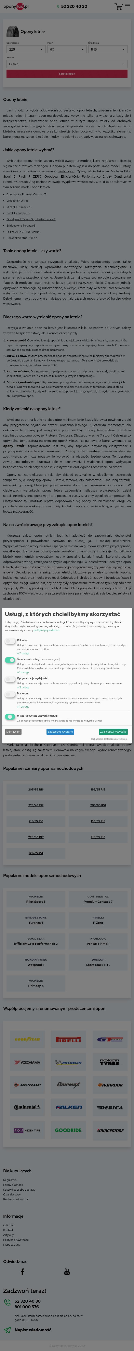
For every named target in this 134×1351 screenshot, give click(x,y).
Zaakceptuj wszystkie (113, 732)
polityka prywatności (46, 630)
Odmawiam (13, 732)
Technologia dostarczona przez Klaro (109, 738)
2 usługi (23, 653)
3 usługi (23, 687)
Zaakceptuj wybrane (60, 732)
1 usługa (23, 672)
